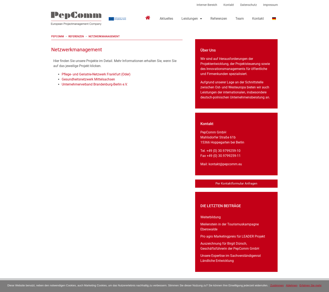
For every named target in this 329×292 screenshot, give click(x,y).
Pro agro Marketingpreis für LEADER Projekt (232, 236)
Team (239, 19)
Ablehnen (291, 285)
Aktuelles (166, 19)
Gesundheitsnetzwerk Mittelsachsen (88, 79)
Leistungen (191, 18)
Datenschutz (248, 4)
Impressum (270, 4)
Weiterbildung (210, 217)
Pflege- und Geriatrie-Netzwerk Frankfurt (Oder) (96, 74)
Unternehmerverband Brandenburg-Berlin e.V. (95, 84)
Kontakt (228, 4)
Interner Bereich (207, 4)
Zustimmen (277, 285)
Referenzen (218, 19)
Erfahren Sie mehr (310, 285)
